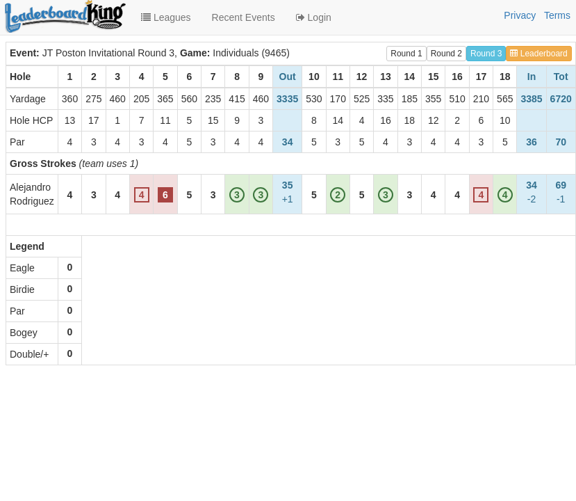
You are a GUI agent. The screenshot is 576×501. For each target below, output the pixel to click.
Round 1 (406, 53)
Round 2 (446, 53)
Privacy (520, 15)
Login (313, 17)
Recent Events (243, 17)
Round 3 (486, 53)
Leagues (166, 17)
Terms (557, 15)
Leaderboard (538, 53)
